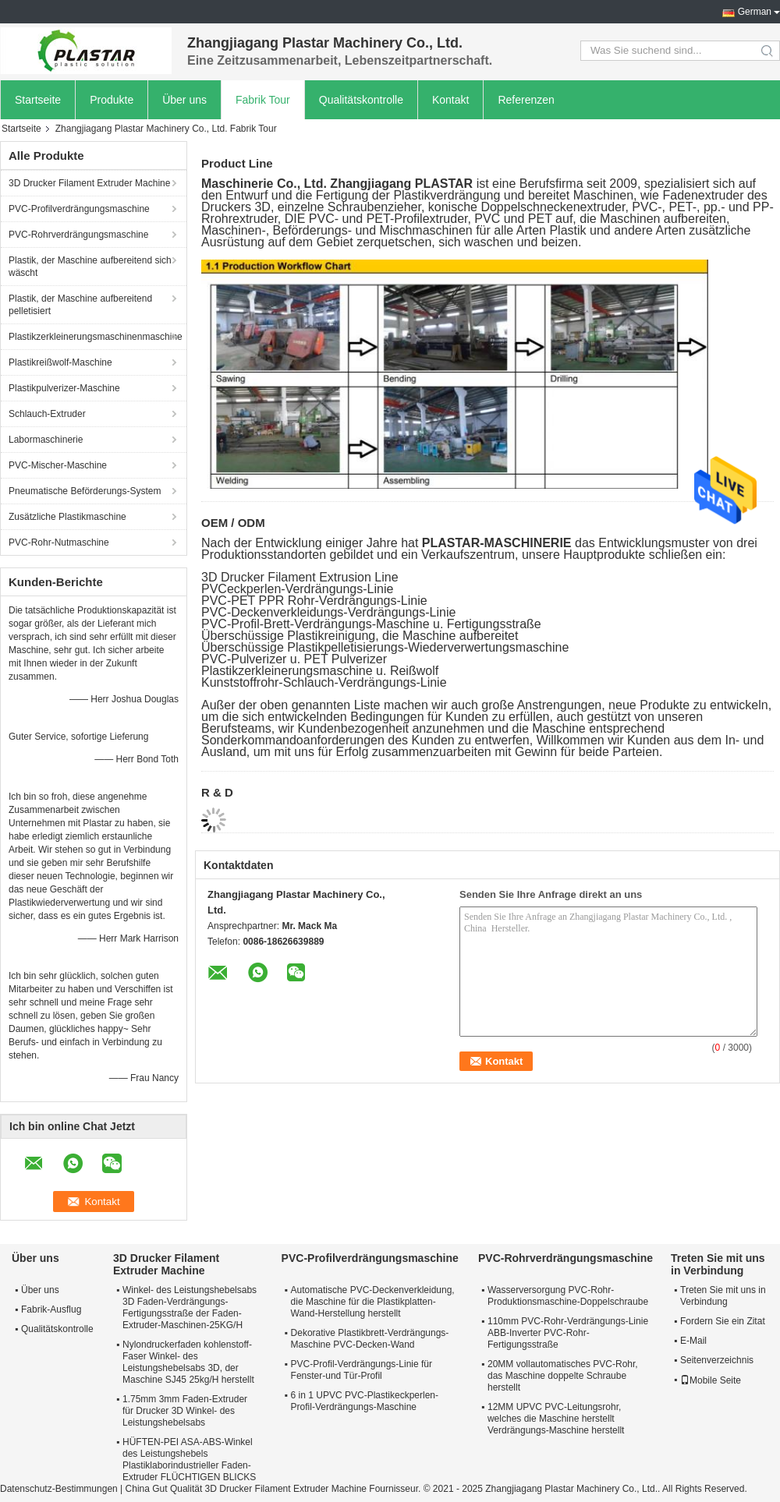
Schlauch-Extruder (47, 413)
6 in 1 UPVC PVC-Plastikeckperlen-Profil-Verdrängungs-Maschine (364, 1401)
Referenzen (526, 100)
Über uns (184, 100)
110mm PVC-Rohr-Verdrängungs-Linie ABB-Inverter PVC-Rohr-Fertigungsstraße (568, 1333)
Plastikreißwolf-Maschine (60, 362)
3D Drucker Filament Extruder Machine (89, 183)
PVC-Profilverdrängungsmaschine (79, 208)
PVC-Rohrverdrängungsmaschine (78, 234)
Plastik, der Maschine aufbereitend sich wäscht (90, 266)
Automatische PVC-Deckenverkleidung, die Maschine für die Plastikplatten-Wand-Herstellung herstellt (373, 1302)
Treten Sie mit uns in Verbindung (723, 1296)
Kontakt (450, 100)
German (754, 11)
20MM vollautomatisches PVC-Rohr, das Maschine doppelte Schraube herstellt (563, 1376)
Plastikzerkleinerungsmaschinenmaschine (96, 336)
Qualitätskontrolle (361, 100)
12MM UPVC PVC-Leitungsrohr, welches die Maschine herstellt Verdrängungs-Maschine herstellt (556, 1418)
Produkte (111, 100)
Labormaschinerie (46, 439)
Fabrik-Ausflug (51, 1309)
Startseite (38, 100)
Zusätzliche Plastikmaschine (67, 516)
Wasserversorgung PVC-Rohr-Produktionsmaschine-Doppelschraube (568, 1296)
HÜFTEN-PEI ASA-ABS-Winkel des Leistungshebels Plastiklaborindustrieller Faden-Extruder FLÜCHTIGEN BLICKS (189, 1460)
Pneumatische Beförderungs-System (85, 491)
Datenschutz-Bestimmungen (59, 1488)
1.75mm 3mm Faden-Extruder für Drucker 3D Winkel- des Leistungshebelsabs (184, 1411)
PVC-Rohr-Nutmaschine (59, 542)
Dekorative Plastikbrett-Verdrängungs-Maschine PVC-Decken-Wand (370, 1338)
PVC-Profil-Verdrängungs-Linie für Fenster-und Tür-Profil (361, 1370)
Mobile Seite (710, 1380)
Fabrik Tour (263, 100)
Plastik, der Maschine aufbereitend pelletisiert (80, 304)
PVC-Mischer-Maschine (58, 465)
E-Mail (693, 1340)
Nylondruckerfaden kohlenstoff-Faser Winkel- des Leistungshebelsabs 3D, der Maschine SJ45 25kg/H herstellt (188, 1362)
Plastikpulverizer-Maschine (64, 388)
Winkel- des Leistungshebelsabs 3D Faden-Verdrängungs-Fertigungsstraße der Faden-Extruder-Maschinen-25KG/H (189, 1308)
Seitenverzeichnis (716, 1360)
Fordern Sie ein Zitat (722, 1321)
